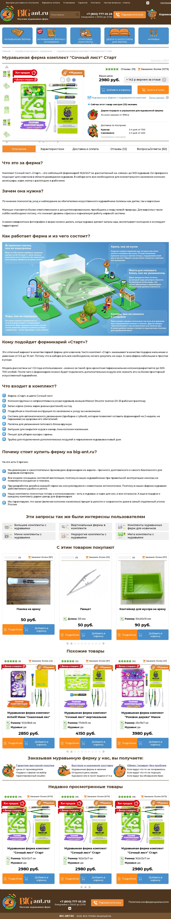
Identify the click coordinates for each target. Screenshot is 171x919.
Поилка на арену (28, 609)
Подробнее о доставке (113, 136)
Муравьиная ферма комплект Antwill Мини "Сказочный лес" (28, 715)
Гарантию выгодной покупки (35, 765)
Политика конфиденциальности (148, 902)
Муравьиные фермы (17, 39)
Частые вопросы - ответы (117, 2)
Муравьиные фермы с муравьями (51, 40)
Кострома (165, 2)
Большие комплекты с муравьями (30, 526)
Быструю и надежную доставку (92, 765)
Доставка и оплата (85, 149)
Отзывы (118, 149)
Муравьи (153, 39)
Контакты (95, 2)
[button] (7, 142)
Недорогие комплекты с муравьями (88, 536)
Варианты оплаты (51, 2)
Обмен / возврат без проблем (146, 765)
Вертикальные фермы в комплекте (88, 526)
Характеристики (52, 149)
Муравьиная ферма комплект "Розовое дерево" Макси (142, 715)
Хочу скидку (156, 97)
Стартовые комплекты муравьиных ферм (85, 42)
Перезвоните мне (132, 14)
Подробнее (15, 629)
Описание (19, 149)
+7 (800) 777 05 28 (99, 14)
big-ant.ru (66, 916)
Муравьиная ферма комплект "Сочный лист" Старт (28, 850)
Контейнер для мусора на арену (142, 609)
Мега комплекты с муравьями (141, 536)
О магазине (69, 2)
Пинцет (85, 609)
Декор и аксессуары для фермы (119, 40)
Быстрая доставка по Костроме (22, 2)
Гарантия (82, 2)
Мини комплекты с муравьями (28, 536)
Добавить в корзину (119, 90)
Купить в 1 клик (155, 90)
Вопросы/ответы (152, 149)
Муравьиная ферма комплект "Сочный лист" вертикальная (85, 715)
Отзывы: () (128, 69)
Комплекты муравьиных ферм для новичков (145, 526)
